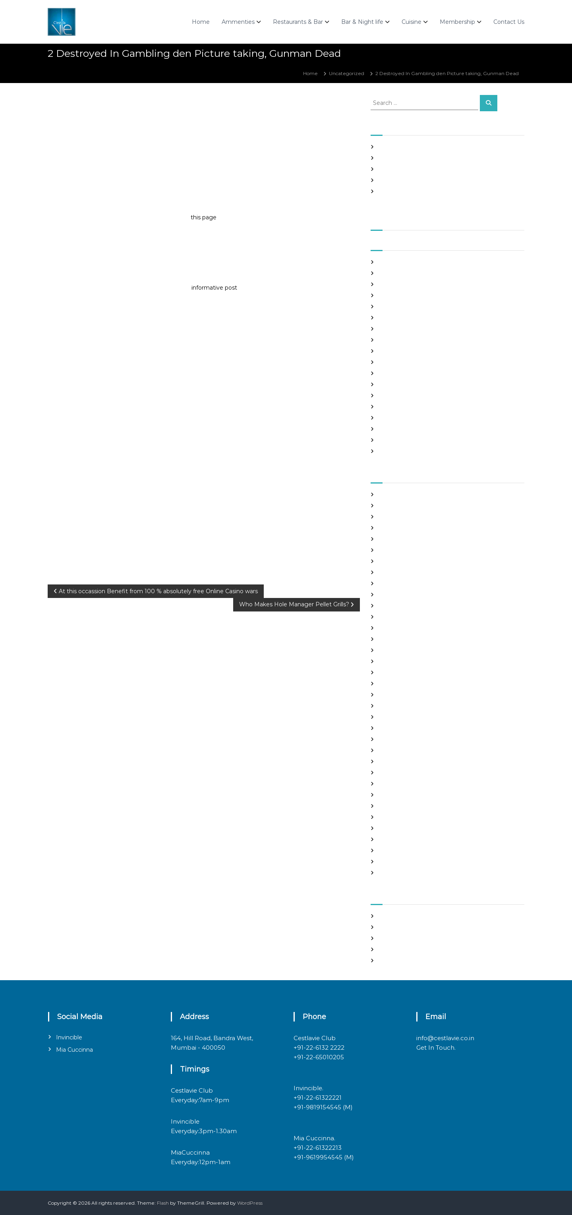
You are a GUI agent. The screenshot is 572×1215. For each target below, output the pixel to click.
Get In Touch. (436, 1047)
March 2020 (393, 451)
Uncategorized (346, 73)
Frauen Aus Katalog (402, 650)
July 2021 (389, 284)
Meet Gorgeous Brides (405, 761)
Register (389, 916)
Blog (384, 528)
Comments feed (398, 949)
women (388, 873)
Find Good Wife (397, 606)
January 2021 (394, 351)
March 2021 (392, 329)
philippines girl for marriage (411, 795)
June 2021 (390, 295)
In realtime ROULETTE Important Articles (427, 169)
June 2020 (391, 429)
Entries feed (393, 938)
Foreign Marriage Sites (405, 628)
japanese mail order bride (409, 684)
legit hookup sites (399, 706)
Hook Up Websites (400, 661)
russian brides (395, 806)
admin (109, 106)
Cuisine (411, 21)
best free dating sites (403, 506)
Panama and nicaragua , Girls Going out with (431, 158)
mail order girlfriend (402, 750)
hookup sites (393, 672)
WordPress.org (396, 960)
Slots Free (390, 180)
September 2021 (398, 262)
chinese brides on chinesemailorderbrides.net (433, 561)
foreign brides (395, 617)
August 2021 (393, 273)
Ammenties (238, 21)
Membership (457, 21)
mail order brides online (407, 739)
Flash (163, 1203)
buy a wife (391, 550)
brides (386, 539)
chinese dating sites (402, 572)
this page (203, 217)
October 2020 (395, 384)
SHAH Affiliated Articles (406, 147)
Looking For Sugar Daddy (408, 717)
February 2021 (395, 340)
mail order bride (398, 728)
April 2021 (390, 318)
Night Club (391, 773)
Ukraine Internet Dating (407, 850)
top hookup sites (398, 839)
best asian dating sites (404, 494)
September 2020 (399, 396)
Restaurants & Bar (298, 21)
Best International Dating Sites (415, 517)
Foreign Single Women (406, 639)
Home (201, 21)
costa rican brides (399, 583)
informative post (214, 287)
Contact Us (508, 21)
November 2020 (398, 373)
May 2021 (389, 307)
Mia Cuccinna (74, 1049)
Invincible (69, 1037)
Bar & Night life (362, 21)
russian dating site (400, 817)
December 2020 (399, 362)
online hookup (395, 784)
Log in (386, 927)
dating (386, 595)
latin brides (392, 695)
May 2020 (390, 440)
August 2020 (394, 407)
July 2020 (390, 418)
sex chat (388, 828)
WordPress (250, 1203)
